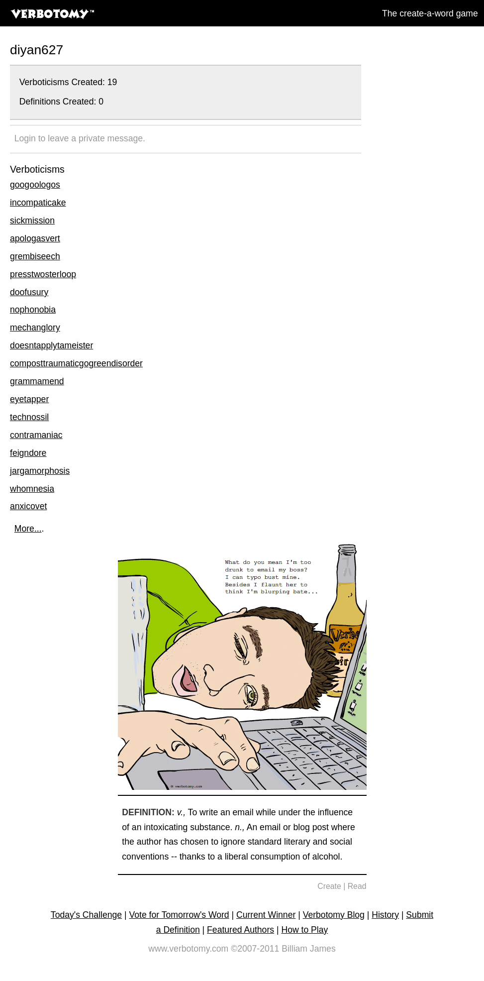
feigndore (28, 453)
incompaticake (38, 203)
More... (28, 529)
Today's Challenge (86, 915)
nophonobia (33, 310)
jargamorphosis (40, 471)
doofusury (29, 292)
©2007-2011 (255, 949)
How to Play (304, 930)
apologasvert (35, 238)
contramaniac (36, 435)
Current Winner (265, 915)
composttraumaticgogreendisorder (76, 363)
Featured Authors (240, 930)
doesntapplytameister (51, 345)
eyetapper (29, 399)
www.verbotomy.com (188, 949)
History (385, 915)
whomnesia (32, 489)
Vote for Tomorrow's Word (179, 915)
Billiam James (309, 949)
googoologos (35, 185)
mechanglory (35, 327)
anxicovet (28, 506)
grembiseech (35, 256)
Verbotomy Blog (334, 915)
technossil (29, 417)
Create (329, 886)
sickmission (32, 220)
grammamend (37, 381)
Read (357, 886)
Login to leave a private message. (79, 138)
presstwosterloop (43, 274)
